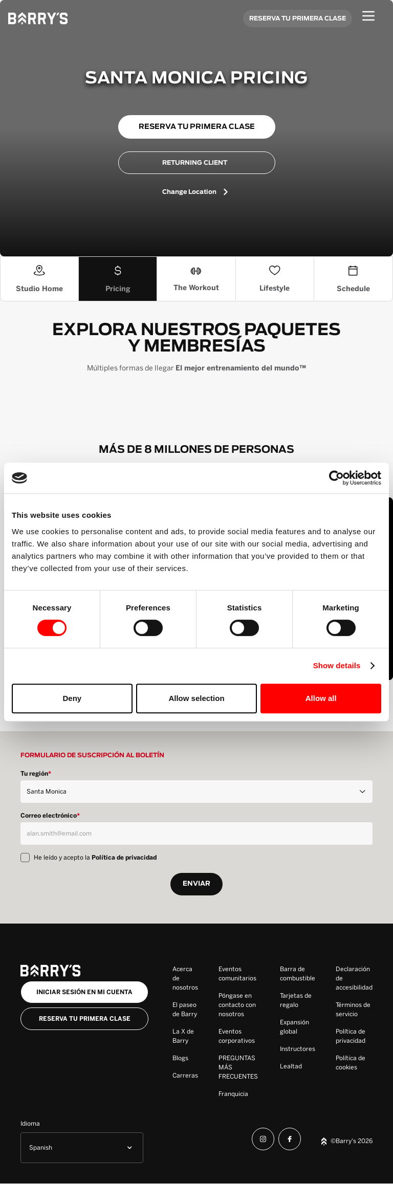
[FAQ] (239, 1067)
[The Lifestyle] (275, 278)
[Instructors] (297, 1049)
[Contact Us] (239, 1005)
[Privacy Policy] (354, 1036)
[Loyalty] (297, 1066)
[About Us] (185, 978)
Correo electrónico (50, 815)
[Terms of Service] (354, 1009)
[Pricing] (118, 279)
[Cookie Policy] (354, 1063)
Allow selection (196, 698)
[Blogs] (185, 1058)
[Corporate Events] (239, 1036)
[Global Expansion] (297, 1027)
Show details (337, 665)
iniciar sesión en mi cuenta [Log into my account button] (84, 992)
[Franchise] (239, 1094)
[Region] (196, 791)
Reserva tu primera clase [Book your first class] (84, 1018)
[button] (81, 1147)
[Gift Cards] (297, 1000)
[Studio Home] (40, 279)
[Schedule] (353, 279)
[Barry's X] (185, 1036)
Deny (71, 698)
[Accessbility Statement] (354, 978)
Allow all (321, 698)
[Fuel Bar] (297, 973)
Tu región (35, 773)
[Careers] (185, 1075)
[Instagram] (263, 1141)
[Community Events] (239, 973)
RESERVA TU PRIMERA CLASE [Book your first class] (297, 18)
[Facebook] (289, 1141)
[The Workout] (196, 279)
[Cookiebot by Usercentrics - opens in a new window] (336, 478)
